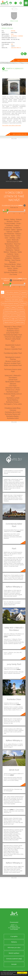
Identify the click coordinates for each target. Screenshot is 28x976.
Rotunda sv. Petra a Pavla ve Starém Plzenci (12, 328)
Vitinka (15, 268)
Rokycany (13, 252)
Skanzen (24, 296)
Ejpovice (19, 230)
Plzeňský (13, 30)
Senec (16, 254)
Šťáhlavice (16, 258)
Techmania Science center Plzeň (13, 370)
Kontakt (14, 964)
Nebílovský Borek (12, 242)
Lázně (12, 315)
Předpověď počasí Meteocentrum (15, 970)
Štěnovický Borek (10, 264)
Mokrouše (15, 240)
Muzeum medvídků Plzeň (13, 349)
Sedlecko (10, 254)
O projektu (14, 936)
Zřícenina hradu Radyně (13, 337)
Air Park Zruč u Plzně (12, 390)
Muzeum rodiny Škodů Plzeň (12, 340)
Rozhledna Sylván (12, 392)
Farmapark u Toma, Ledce (13, 404)
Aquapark (23, 292)
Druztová (7, 230)
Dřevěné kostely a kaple (10, 311)
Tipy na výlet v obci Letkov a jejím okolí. (11, 125)
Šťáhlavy (7, 260)
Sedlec (20, 252)
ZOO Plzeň (13, 386)
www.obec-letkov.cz (16, 47)
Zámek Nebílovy (12, 400)
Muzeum (22, 319)
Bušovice (10, 221)
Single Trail (14, 319)
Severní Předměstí (12, 256)
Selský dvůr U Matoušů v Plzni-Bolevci (13, 376)
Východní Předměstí (10, 272)
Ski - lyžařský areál (14, 296)
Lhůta (18, 236)
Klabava (18, 234)
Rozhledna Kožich (13, 418)
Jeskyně (6, 315)
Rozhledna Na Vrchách (12, 412)
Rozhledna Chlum (13, 331)
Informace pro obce (14, 947)
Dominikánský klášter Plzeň (13, 335)
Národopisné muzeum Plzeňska (12, 358)
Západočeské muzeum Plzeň (13, 346)
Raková (16, 250)
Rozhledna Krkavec (12, 402)
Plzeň (12, 34)
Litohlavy (12, 238)
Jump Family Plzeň (12, 333)
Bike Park (6, 319)
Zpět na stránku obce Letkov (20, 134)
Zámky (13, 307)
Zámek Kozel (13, 380)
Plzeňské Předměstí (12, 248)
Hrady (7, 307)
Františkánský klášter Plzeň (13, 353)
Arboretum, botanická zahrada (10, 303)
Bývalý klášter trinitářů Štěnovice (12, 383)
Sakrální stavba (20, 322)
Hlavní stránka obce (22, 60)
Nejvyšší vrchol (20, 315)
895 (12, 44)
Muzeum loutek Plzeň (13, 361)
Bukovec (19, 219)
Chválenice (9, 225)
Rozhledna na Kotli (13, 398)
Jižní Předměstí (9, 234)
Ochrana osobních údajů (14, 959)
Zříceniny (20, 307)
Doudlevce (16, 228)
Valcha (9, 268)
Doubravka (8, 228)
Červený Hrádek (9, 223)
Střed (19, 264)
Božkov (12, 219)
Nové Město (10, 246)
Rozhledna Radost (12, 416)
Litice (6, 238)
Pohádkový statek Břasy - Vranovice (13, 409)
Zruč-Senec (13, 274)
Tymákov (7, 266)
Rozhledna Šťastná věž (12, 414)
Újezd (13, 266)
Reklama (14, 942)
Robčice (6, 252)
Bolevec (6, 219)
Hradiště (16, 232)
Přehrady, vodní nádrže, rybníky (14, 300)
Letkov (6, 24)
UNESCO (4, 296)
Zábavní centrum (8, 322)
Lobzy (18, 238)
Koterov (7, 236)
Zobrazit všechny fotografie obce (14, 181)
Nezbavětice (9, 244)
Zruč (20, 272)
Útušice (18, 266)
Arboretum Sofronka (12, 388)
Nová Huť (17, 244)
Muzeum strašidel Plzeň (12, 363)
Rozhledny (23, 303)
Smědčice (8, 258)
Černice (16, 221)
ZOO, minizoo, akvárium (12, 292)
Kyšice (13, 236)
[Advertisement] (14, 154)
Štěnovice (12, 262)
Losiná (8, 240)
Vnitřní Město (12, 270)
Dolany (16, 225)
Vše (3, 292)
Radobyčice (9, 250)
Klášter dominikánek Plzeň (13, 365)
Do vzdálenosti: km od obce (12, 205)
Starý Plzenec (15, 260)
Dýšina (13, 230)
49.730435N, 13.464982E (17, 36)
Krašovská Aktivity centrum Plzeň (13, 395)
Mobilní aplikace (14, 953)
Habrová (9, 232)
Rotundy (21, 311)
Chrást (18, 223)
